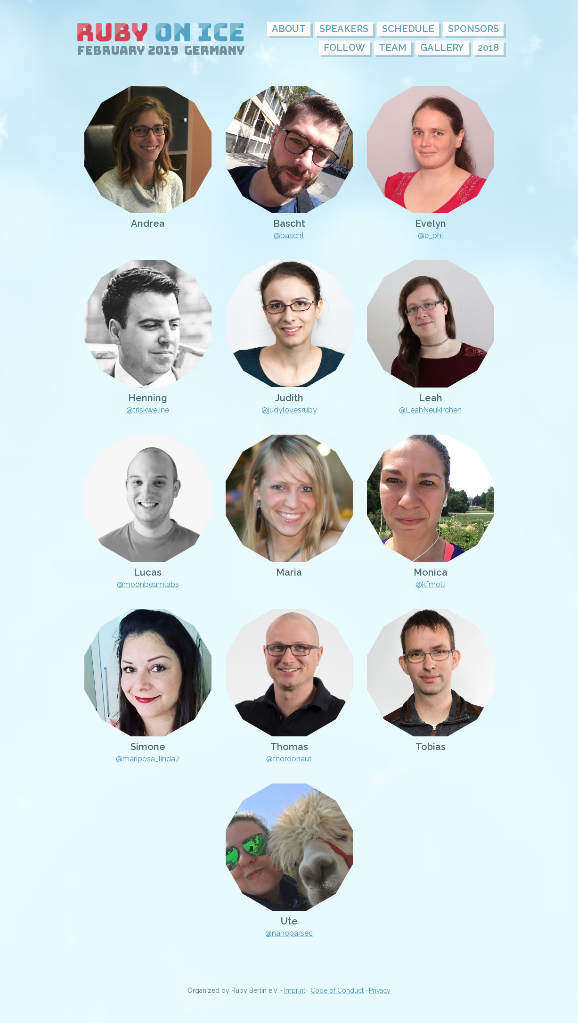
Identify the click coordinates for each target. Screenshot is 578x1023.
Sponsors (473, 28)
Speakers (343, 28)
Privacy (380, 990)
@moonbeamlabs (148, 584)
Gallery (442, 47)
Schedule (408, 28)
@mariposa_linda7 (147, 758)
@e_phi (430, 235)
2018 (488, 47)
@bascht (289, 235)
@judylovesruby (289, 409)
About (289, 28)
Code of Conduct (337, 990)
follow (344, 47)
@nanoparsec (289, 933)
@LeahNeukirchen (430, 409)
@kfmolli (430, 584)
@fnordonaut (289, 758)
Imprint (294, 990)
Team (393, 47)
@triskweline (147, 409)
